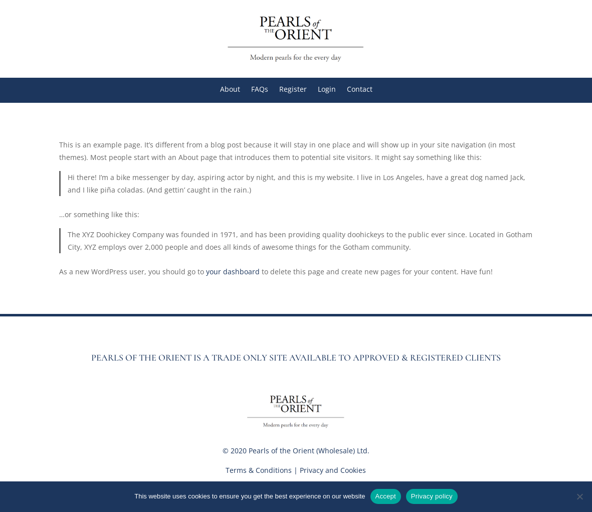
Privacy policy (432, 496)
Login (327, 90)
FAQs (259, 90)
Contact (359, 90)
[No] (579, 496)
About (230, 90)
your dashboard (233, 271)
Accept (385, 496)
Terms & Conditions (259, 470)
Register (293, 90)
